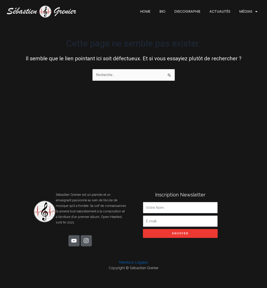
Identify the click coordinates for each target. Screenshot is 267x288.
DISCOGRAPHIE (187, 11)
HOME (145, 11)
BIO (162, 11)
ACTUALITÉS (219, 11)
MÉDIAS (248, 12)
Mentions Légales (133, 262)
